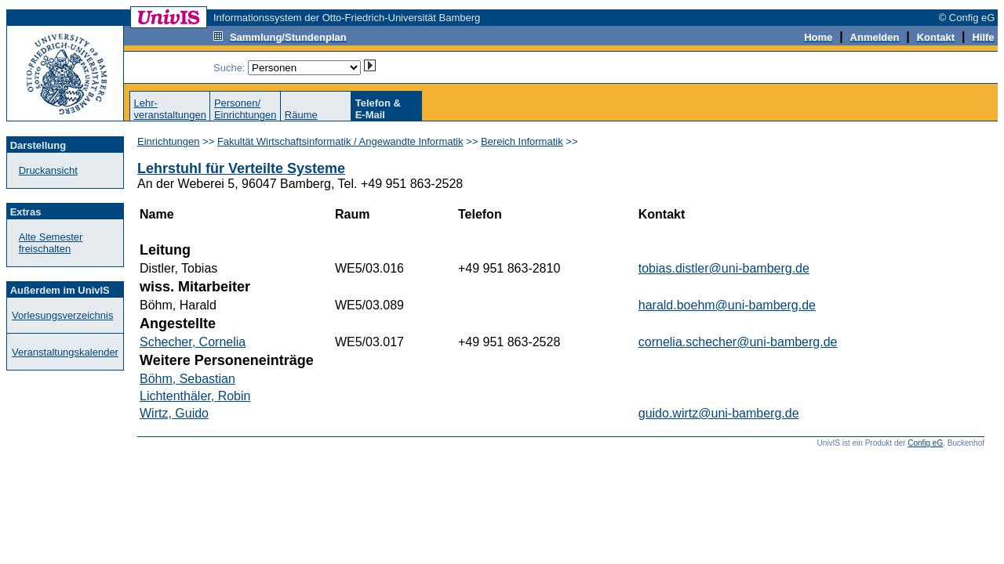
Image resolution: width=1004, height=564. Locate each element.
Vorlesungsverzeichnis (62, 315)
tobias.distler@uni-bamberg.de (723, 268)
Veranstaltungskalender (65, 352)
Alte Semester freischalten (51, 243)
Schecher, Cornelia (193, 342)
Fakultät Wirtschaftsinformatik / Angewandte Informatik (340, 141)
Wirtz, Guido (174, 413)
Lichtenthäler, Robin (195, 396)
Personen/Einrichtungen (245, 109)
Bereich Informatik (522, 141)
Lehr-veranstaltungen (169, 109)
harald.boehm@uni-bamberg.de (727, 305)
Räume (301, 115)
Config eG (925, 443)
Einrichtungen (168, 141)
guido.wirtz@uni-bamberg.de (718, 413)
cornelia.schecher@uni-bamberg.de (738, 342)
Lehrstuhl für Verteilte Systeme (241, 168)
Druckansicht (48, 170)
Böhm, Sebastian (187, 378)
